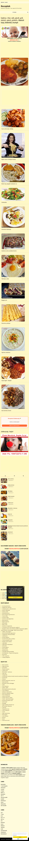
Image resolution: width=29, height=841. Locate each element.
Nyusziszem (4, 654)
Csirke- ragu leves (5, 655)
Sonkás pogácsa (5, 647)
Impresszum (3, 839)
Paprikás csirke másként (7, 641)
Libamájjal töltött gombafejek (8, 651)
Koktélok (2, 799)
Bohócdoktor (3, 784)
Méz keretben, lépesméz (7, 706)
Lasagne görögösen (6, 657)
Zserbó (3, 711)
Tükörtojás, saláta (5, 278)
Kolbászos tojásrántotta (7, 691)
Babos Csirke (4, 624)
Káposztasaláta (5, 682)
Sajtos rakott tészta (6, 713)
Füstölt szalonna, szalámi (7, 697)
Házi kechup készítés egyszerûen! (8, 633)
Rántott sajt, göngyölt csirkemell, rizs (9, 183)
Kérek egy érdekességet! (14, 425)
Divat (2, 816)
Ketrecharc (3, 822)
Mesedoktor (3, 794)
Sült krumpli (4, 701)
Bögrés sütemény (5, 621)
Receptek (5, 6)
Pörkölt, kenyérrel (11, 496)
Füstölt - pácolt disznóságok (7, 699)
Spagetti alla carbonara (6, 607)
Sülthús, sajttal (5, 687)
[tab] (5, 476)
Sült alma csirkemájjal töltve (7, 618)
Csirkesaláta (4, 202)
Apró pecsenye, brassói (6, 410)
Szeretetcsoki (3, 832)
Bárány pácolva (5, 620)
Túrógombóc (10, 519)
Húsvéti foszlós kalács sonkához (8, 638)
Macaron (4, 717)
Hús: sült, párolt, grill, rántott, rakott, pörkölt (12, 19)
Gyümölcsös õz (5, 650)
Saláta (3, 684)
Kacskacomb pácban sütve (7, 700)
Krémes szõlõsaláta (6, 610)
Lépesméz (4, 707)
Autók (2, 829)
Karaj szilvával (5, 648)
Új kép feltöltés (24, 548)
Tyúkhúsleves (5, 636)
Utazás (2, 802)
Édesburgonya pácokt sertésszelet (9, 689)
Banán (3, 719)
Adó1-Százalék (3, 805)
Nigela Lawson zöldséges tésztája (8, 159)
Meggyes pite (4, 300)
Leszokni (2, 789)
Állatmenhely (3, 804)
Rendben (20, 837)
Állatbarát (2, 825)
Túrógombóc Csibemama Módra (8, 634)
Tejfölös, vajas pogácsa (6, 631)
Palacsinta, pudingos (5, 323)
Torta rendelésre (5, 690)
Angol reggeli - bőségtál (6, 380)
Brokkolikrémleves (6, 613)
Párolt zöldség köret (6, 694)
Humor (2, 824)
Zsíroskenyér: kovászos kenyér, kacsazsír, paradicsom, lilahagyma (15, 676)
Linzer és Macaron (5, 710)
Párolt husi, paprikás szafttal (7, 693)
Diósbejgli (4, 703)
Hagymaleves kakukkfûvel (7, 644)
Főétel (5, 595)
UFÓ (1, 820)
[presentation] (5, 476)
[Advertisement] (14, 49)
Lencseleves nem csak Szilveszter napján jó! (11, 627)
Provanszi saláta (5, 617)
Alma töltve (4, 645)
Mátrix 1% (2, 792)
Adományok (3, 787)
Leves (5, 592)
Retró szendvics (11, 478)
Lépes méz (10, 514)
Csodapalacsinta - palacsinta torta (9, 608)
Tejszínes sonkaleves (5, 352)
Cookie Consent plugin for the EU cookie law (20, 838)
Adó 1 (2, 812)
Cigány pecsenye (11, 485)
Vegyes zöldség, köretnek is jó (8, 704)
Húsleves (4, 679)
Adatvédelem (8, 839)
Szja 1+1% (3, 817)
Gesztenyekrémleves (6, 606)
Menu (14, 12)
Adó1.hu (2, 819)
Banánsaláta (4, 623)
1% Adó (2, 814)
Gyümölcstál (10, 532)
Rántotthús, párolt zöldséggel (8, 683)
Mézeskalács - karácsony (12, 508)
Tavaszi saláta (5, 616)
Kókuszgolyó (4, 714)
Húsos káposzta (5, 686)
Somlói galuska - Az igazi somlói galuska (10, 653)
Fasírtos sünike (5, 611)
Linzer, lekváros (5, 716)
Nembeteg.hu (3, 800)
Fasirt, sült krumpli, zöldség (7, 129)
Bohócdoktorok (3, 833)
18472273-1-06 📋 (14, 40)
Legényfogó (4, 643)
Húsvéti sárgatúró (5, 637)
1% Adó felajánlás (4, 786)
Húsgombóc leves (5, 709)
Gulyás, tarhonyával (6, 696)
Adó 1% (2, 795)
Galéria (3, 18)
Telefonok (2, 827)
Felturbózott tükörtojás (6, 229)
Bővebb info (15, 835)
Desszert (6, 597)
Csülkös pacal (10, 502)
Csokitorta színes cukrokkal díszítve (9, 251)
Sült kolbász (10, 491)
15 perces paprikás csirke (7, 640)
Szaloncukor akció (5, 720)
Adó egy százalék (4, 797)
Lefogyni (2, 790)
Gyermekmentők (4, 830)
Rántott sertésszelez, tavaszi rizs (8, 680)
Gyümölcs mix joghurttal (7, 626)
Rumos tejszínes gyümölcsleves (8, 614)
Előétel (4, 594)
